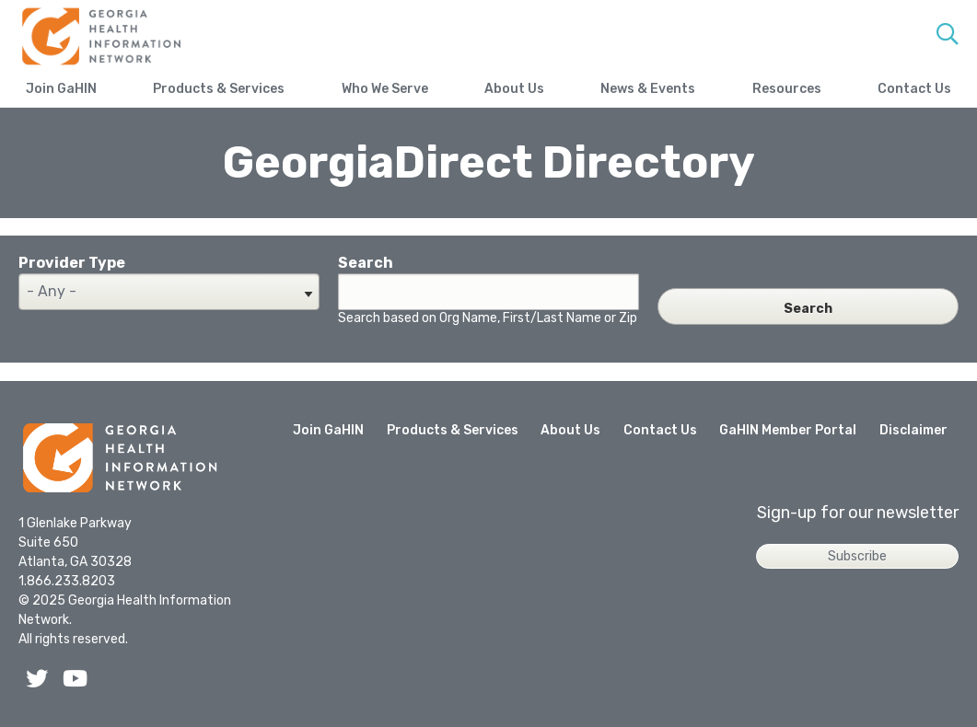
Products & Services (219, 89)
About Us (514, 89)
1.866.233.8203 (66, 581)
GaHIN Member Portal (787, 430)
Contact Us (914, 89)
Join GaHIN (61, 89)
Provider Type (71, 262)
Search (365, 262)
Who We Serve (385, 89)
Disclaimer (913, 430)
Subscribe (857, 556)
